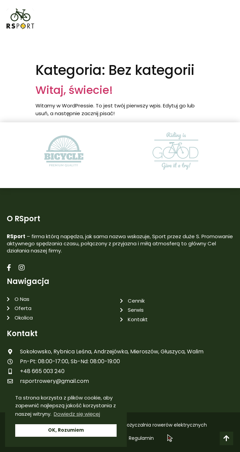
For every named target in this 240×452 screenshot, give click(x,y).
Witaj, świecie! (74, 90)
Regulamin (141, 438)
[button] (230, 21)
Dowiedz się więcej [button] (77, 413)
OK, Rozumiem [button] (66, 430)
